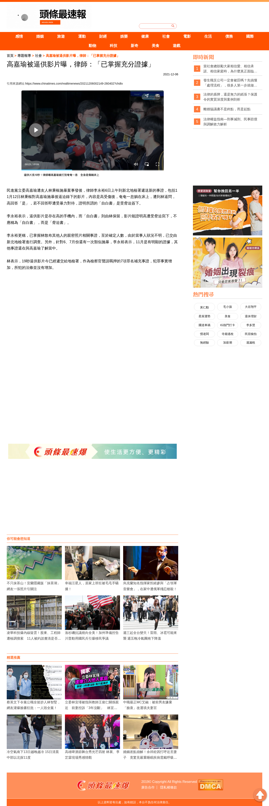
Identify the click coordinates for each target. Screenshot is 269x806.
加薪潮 (227, 342)
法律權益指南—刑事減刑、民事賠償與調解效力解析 (230, 121)
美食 (155, 46)
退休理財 (251, 316)
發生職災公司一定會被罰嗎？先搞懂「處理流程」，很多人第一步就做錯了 (230, 83)
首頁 (10, 55)
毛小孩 (227, 306)
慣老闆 (204, 334)
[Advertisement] (92, 500)
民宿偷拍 (251, 334)
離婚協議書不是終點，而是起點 (227, 109)
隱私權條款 (168, 787)
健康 (145, 36)
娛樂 (124, 36)
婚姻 (40, 36)
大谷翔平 (251, 306)
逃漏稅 (250, 342)
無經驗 (204, 342)
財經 (103, 36)
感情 (19, 36)
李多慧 (250, 325)
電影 (187, 36)
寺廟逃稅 (227, 334)
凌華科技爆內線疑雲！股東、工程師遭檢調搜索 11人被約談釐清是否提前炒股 (34, 638)
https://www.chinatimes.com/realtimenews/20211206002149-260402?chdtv (74, 83)
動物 (92, 46)
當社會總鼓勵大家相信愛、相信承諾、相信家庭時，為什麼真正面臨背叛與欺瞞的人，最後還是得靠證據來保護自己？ (230, 68)
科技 (113, 46)
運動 (82, 36)
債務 (229, 36)
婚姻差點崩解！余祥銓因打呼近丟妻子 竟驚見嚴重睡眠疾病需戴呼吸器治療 (150, 757)
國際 (250, 36)
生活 (208, 36)
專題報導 (24, 55)
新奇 (134, 46)
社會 (166, 36)
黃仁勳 (204, 307)
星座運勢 (204, 316)
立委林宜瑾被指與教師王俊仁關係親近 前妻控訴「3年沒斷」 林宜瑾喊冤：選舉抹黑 (92, 707)
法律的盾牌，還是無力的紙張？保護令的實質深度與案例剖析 (230, 97)
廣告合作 (148, 787)
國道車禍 (204, 325)
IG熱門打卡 (227, 325)
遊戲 (176, 46)
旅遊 (61, 36)
